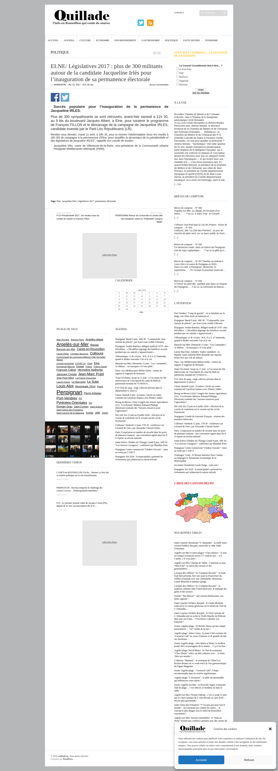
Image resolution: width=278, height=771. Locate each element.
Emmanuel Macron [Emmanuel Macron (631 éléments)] (66, 366)
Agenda (69, 40)
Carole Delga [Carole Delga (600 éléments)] (63, 354)
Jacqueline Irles (69, 201)
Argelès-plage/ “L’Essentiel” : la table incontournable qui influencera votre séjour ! (199, 679)
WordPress (68, 759)
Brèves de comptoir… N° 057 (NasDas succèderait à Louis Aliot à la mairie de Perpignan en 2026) (198, 263)
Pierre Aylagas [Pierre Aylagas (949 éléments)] (92, 393)
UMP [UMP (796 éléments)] (97, 412)
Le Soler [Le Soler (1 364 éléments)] (93, 381)
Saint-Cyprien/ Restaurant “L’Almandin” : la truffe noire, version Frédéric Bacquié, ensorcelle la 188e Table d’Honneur (200, 545)
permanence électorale (105, 201)
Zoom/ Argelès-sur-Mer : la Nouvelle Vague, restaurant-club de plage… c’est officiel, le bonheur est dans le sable (200, 687)
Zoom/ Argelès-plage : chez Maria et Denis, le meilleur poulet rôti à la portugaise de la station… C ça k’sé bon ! (200, 645)
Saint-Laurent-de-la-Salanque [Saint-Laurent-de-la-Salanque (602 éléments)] (70, 413)
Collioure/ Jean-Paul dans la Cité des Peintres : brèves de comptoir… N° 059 (200, 226)
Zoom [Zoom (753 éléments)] (105, 413)
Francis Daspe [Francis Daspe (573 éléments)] (100, 366)
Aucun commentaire (159, 84)
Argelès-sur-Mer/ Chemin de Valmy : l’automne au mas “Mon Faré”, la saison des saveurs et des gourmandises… (200, 566)
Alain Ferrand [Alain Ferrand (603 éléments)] (63, 340)
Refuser (249, 760)
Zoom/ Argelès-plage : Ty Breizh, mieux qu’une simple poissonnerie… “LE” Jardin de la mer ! (199, 627)
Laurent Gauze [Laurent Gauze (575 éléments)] (63, 382)
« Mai (141, 312)
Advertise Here (109, 255)
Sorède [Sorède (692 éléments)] (89, 413)
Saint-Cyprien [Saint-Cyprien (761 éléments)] (81, 406)
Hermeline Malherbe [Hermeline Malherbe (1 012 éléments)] (90, 369)
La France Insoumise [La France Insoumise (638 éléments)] (85, 378)
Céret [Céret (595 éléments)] (89, 363)
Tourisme (211, 40)
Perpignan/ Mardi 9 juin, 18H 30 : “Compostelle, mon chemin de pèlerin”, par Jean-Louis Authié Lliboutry (199, 322)
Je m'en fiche (185, 69)
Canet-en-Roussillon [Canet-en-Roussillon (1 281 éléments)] (91, 349)
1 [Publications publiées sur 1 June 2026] (119, 296)
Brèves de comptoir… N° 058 (188, 244)
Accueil (53, 40)
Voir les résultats (200, 92)
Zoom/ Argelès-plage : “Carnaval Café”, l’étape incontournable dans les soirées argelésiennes (196, 672)
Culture (85, 40)
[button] (270, 729)
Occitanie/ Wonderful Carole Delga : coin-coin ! (196, 465)
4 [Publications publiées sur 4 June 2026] (141, 296)
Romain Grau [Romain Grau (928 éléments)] (64, 406)
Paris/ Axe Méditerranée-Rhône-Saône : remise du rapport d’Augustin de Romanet (197, 363)
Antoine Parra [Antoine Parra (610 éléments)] (77, 340)
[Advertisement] (109, 161)
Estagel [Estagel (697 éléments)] (80, 366)
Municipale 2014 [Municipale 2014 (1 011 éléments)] (85, 386)
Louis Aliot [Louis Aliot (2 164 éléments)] (65, 386)
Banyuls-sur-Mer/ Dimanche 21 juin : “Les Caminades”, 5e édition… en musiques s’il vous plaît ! (200, 346)
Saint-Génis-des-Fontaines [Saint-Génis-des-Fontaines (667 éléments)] (70, 410)
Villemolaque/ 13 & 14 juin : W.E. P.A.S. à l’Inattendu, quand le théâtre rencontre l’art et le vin (199, 339)
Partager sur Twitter (65, 97)
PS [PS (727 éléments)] (80, 398)
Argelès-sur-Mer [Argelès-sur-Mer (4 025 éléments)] (73, 344)
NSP (181, 73)
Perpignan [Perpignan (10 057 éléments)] (69, 392)
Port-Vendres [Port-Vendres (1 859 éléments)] (67, 398)
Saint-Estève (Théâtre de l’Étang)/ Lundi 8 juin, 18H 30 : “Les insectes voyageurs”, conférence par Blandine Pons (200, 442)
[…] (176, 184)
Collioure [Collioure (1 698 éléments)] (96, 353)
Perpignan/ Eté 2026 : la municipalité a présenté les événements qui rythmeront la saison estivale (198, 471)
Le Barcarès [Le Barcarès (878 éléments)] (79, 381)
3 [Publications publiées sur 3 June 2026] (134, 296)
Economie (102, 40)
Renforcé (183, 77)
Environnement (125, 40)
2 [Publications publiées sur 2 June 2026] (126, 296)
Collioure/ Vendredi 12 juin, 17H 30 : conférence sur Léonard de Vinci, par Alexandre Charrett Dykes (198, 425)
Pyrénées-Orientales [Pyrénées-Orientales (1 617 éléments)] (72, 403)
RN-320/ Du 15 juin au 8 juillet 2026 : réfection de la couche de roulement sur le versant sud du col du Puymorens (199, 409)
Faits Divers (191, 40)
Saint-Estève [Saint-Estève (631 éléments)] (96, 407)
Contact (179, 12)
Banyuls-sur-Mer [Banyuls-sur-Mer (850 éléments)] (66, 349)
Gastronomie (151, 40)
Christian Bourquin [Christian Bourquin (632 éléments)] (79, 354)
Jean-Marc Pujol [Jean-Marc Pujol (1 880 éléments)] (91, 374)
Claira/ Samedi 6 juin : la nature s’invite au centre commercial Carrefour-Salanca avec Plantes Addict (198, 388)
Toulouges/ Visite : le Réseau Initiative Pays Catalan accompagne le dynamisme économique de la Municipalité (198, 458)
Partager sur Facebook (55, 97)
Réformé (183, 84)
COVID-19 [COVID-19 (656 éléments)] (80, 363)
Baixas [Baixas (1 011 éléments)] (94, 344)
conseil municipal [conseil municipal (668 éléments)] (65, 363)
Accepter (201, 760)
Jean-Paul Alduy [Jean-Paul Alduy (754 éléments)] (65, 378)
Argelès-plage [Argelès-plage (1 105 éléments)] (94, 339)
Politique (171, 40)
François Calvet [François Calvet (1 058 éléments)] (66, 369)
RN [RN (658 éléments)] (90, 403)
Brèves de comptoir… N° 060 (188, 208)
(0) (180, 184)
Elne (59, 201)
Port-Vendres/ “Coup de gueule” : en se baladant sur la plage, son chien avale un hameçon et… (199, 314)
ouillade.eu (63, 756)
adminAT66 (60, 84)
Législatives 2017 (86, 201)
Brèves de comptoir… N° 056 (188, 281)
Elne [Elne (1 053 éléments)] (97, 363)
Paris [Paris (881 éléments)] (100, 386)
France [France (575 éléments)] (89, 366)
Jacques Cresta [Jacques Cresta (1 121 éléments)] (67, 374)
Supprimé (183, 80)
